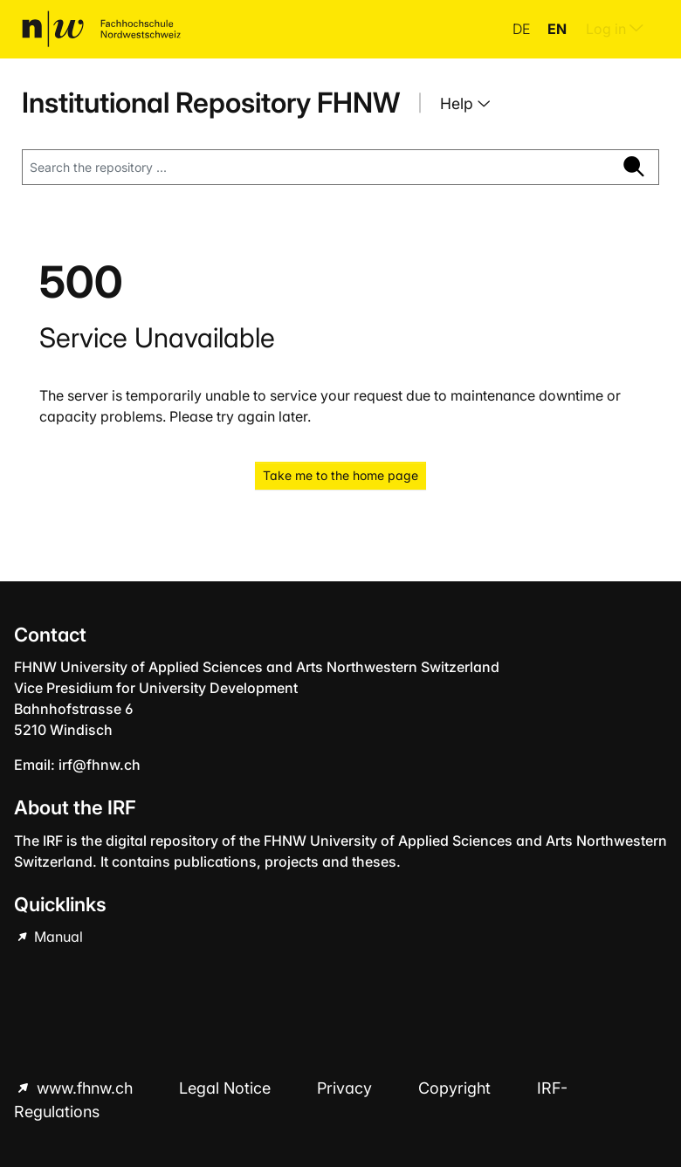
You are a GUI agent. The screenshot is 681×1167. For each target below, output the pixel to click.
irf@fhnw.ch (99, 764)
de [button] (522, 29)
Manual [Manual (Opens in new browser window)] (57, 936)
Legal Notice (227, 1088)
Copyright (456, 1088)
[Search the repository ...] (316, 167)
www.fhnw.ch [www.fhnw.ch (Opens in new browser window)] (84, 1088)
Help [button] (459, 103)
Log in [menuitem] (614, 29)
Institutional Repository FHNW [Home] (211, 103)
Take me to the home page (340, 475)
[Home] (101, 28)
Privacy (346, 1088)
